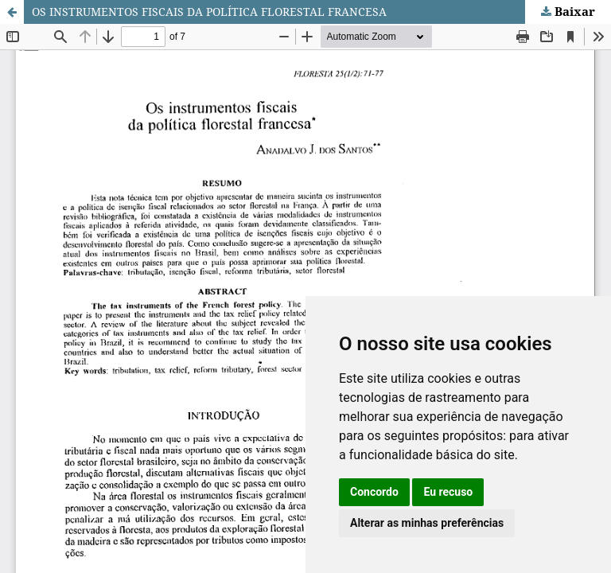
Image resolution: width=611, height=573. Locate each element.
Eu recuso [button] (448, 491)
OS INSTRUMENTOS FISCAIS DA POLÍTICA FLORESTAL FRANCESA (209, 11)
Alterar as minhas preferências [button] (427, 522)
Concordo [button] (374, 491)
